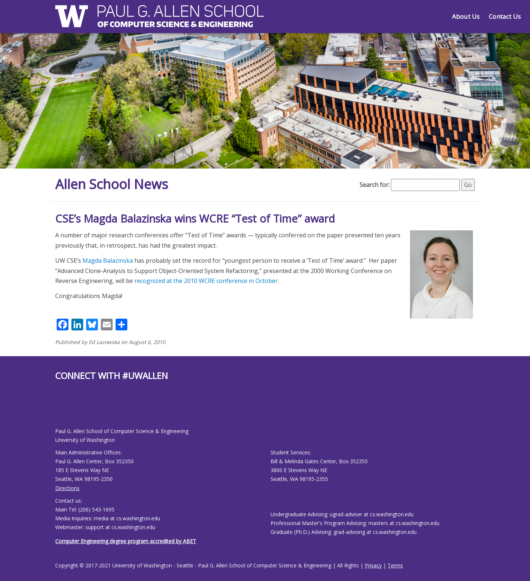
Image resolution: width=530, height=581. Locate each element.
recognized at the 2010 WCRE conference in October (206, 281)
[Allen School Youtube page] (61, 410)
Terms (395, 565)
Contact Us (505, 16)
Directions (67, 488)
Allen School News (111, 184)
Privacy (373, 565)
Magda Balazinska (107, 260)
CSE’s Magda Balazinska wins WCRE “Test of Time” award (195, 218)
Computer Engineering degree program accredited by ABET (125, 541)
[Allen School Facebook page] (57, 410)
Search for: (374, 185)
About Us (466, 16)
